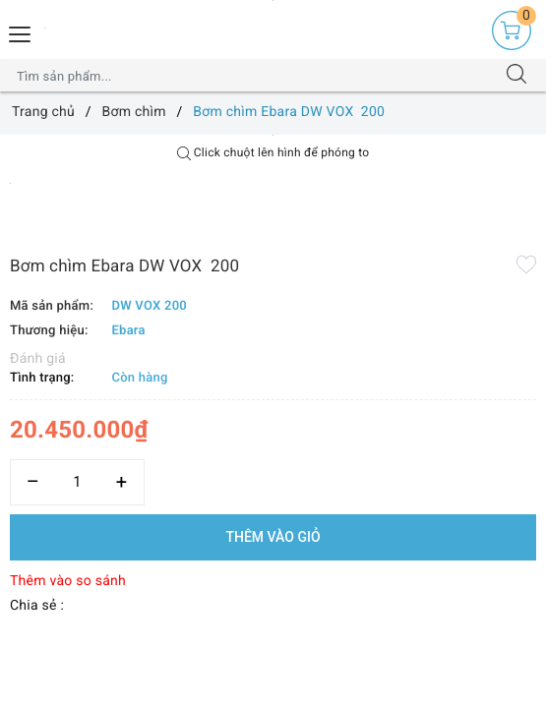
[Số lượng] (77, 482)
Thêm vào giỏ (272, 537)
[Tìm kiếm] (516, 75)
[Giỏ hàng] (511, 30)
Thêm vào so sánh (68, 581)
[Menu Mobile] (20, 32)
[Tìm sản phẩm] (254, 75)
